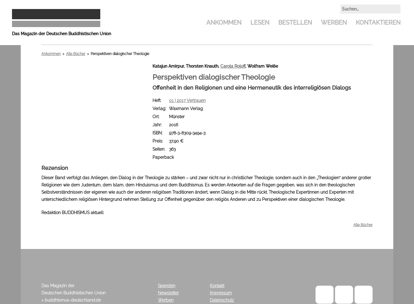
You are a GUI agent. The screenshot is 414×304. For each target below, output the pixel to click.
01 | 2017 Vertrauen (187, 100)
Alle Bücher (75, 54)
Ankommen (223, 22)
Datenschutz (222, 300)
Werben (334, 22)
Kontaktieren (378, 22)
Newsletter (168, 292)
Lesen (259, 22)
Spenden (166, 285)
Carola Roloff (232, 66)
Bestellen (295, 22)
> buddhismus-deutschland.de (71, 300)
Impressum (221, 292)
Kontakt (217, 285)
